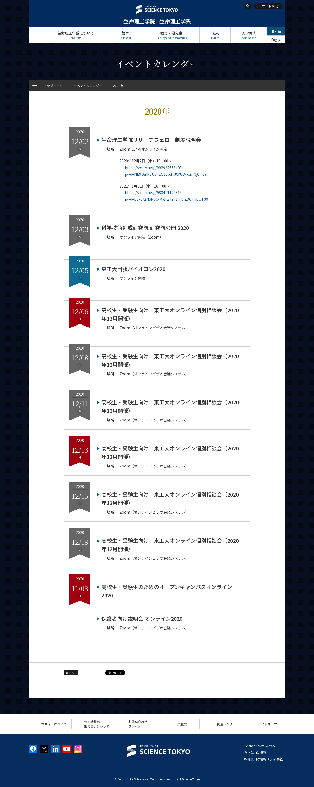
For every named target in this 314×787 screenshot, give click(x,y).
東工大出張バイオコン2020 (133, 269)
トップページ (36, 35)
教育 (125, 35)
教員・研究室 (171, 35)
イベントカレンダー (88, 85)
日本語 (276, 31)
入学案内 (249, 35)
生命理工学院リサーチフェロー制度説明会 (151, 140)
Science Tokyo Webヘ (259, 746)
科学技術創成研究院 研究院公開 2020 (145, 228)
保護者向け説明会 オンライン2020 (141, 618)
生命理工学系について (75, 35)
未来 (215, 35)
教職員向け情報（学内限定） (264, 759)
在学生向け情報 (255, 752)
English (276, 39)
